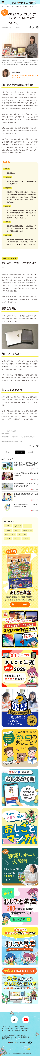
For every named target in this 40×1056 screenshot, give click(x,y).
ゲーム (8, 538)
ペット (17, 538)
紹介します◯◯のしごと (23, 6)
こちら (20, 441)
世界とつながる (10, 534)
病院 (17, 530)
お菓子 (8, 530)
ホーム (3, 6)
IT (8, 526)
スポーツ (25, 538)
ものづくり (18, 526)
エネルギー (28, 526)
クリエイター (22, 534)
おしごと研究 (10, 6)
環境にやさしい (27, 530)
